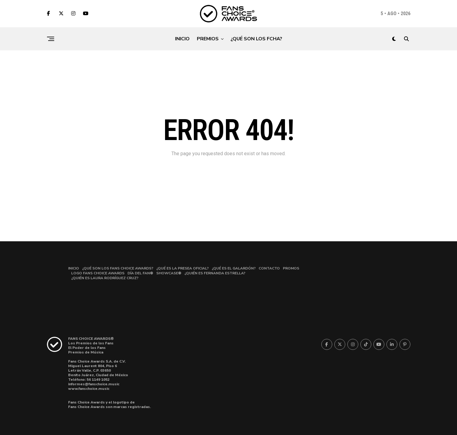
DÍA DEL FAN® (140, 273)
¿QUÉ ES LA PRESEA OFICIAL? (182, 268)
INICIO (182, 38)
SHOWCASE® (168, 273)
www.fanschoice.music (88, 388)
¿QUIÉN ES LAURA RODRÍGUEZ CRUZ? (104, 278)
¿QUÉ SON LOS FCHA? (256, 38)
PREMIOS (208, 38)
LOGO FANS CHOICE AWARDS (97, 273)
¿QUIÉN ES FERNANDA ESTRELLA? (214, 273)
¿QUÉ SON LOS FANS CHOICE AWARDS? (117, 268)
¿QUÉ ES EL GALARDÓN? (234, 268)
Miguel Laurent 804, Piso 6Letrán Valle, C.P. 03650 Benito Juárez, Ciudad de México (98, 370)
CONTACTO (269, 268)
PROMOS (291, 268)
